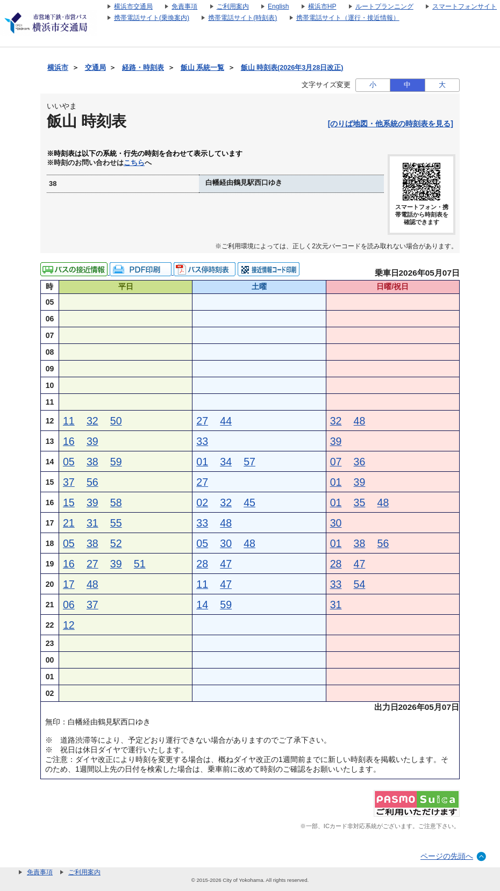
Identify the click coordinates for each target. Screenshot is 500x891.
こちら (134, 163)
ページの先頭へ (446, 856)
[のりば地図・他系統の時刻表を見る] (390, 123)
